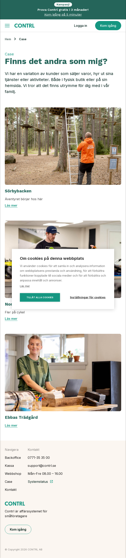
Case (8, 482)
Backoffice (13, 458)
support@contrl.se (42, 466)
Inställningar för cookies (88, 297)
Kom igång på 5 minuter (63, 14)
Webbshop (13, 474)
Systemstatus (40, 481)
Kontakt (10, 490)
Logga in (80, 26)
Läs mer (11, 205)
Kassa (9, 466)
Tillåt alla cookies (40, 297)
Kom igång (108, 26)
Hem (8, 39)
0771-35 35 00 (39, 458)
